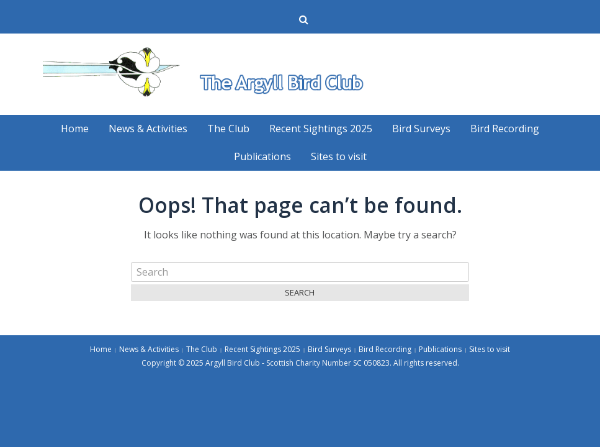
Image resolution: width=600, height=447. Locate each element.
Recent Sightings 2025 (320, 128)
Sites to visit (339, 156)
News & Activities (148, 128)
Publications (262, 156)
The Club (228, 128)
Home (75, 128)
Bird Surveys (421, 128)
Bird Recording (504, 128)
